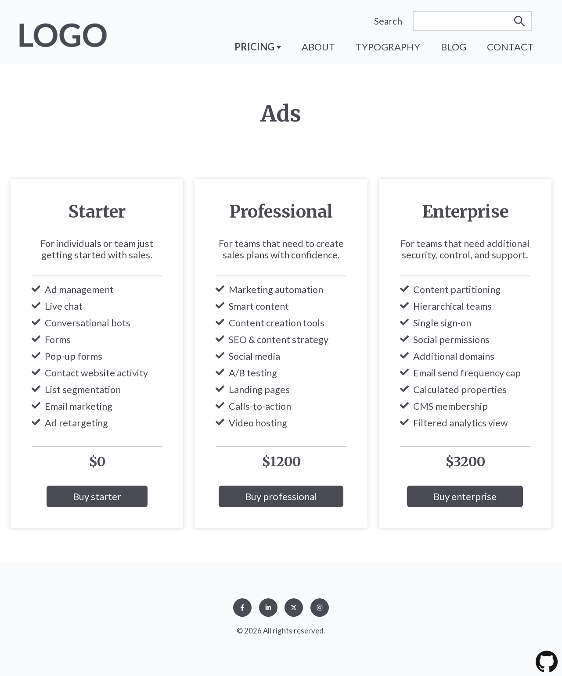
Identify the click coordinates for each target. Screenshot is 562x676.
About (318, 47)
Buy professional (281, 496)
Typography (388, 47)
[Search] (472, 21)
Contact (510, 47)
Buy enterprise (465, 496)
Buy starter (97, 496)
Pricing (255, 47)
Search (388, 20)
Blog (453, 47)
